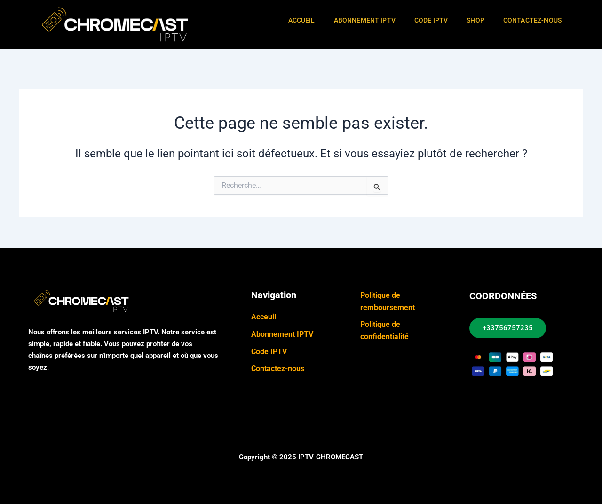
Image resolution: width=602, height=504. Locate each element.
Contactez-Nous (532, 20)
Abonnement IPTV (365, 20)
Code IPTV (431, 20)
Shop (475, 20)
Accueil (301, 20)
